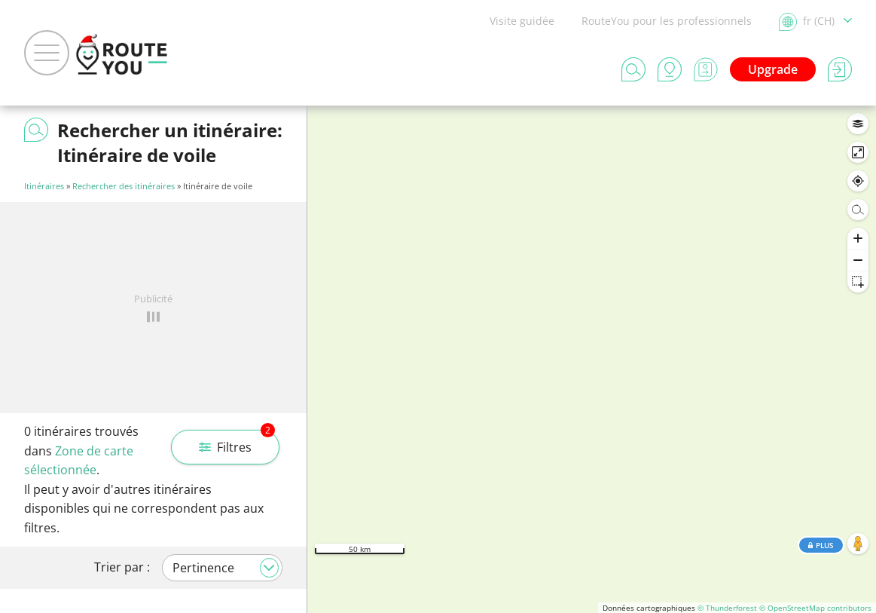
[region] (591, 359)
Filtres (237, 442)
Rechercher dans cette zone (591, 128)
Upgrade (773, 69)
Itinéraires (44, 186)
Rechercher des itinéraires (123, 186)
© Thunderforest (727, 607)
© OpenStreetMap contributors (815, 607)
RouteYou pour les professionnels (666, 21)
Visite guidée (522, 21)
